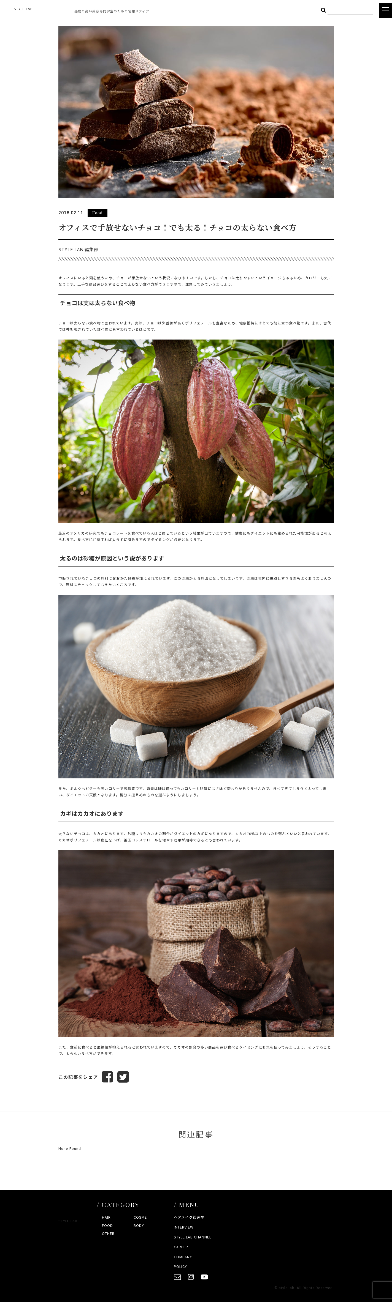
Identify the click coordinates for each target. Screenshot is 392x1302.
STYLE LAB (23, 8)
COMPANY (183, 1256)
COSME (140, 1217)
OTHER (108, 1233)
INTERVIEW (183, 1227)
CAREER (181, 1246)
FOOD (107, 1225)
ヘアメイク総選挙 (189, 1217)
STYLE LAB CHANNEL (192, 1237)
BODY (139, 1225)
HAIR (106, 1217)
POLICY (180, 1266)
